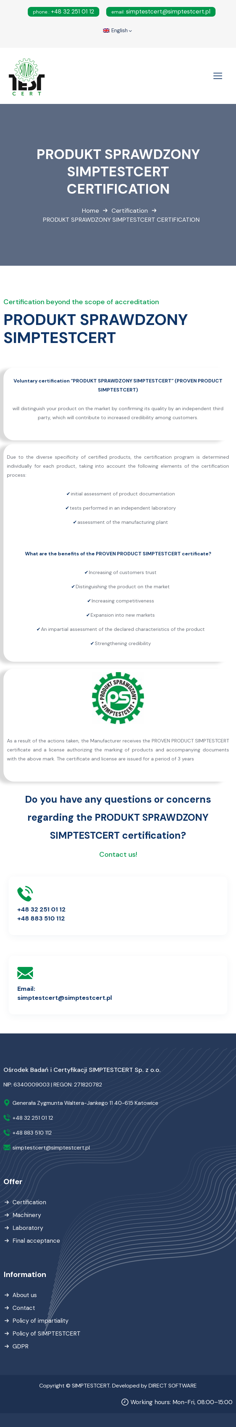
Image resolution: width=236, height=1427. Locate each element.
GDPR (20, 1346)
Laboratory (27, 1228)
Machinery (26, 1215)
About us (24, 1295)
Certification (129, 210)
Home (90, 210)
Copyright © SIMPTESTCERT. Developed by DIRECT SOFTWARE (118, 1385)
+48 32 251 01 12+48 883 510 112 (41, 914)
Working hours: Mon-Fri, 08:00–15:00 (181, 1402)
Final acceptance (36, 1240)
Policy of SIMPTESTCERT (46, 1333)
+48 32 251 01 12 (63, 11)
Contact (23, 1308)
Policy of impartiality (40, 1320)
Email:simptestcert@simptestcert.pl (64, 993)
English (118, 31)
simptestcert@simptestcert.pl (160, 11)
